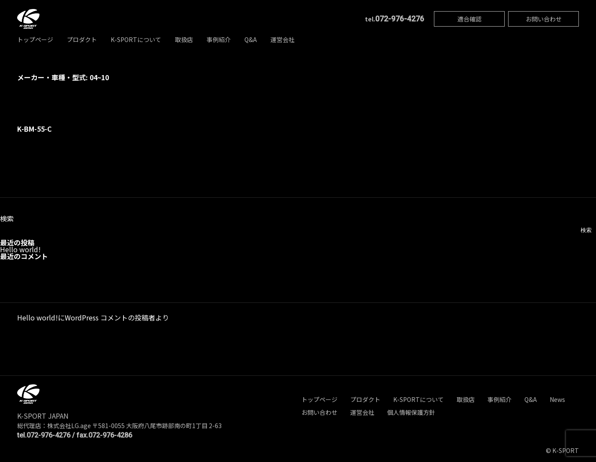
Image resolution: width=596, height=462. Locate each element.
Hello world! (20, 249)
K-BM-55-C (34, 129)
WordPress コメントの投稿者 (110, 317)
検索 (7, 218)
